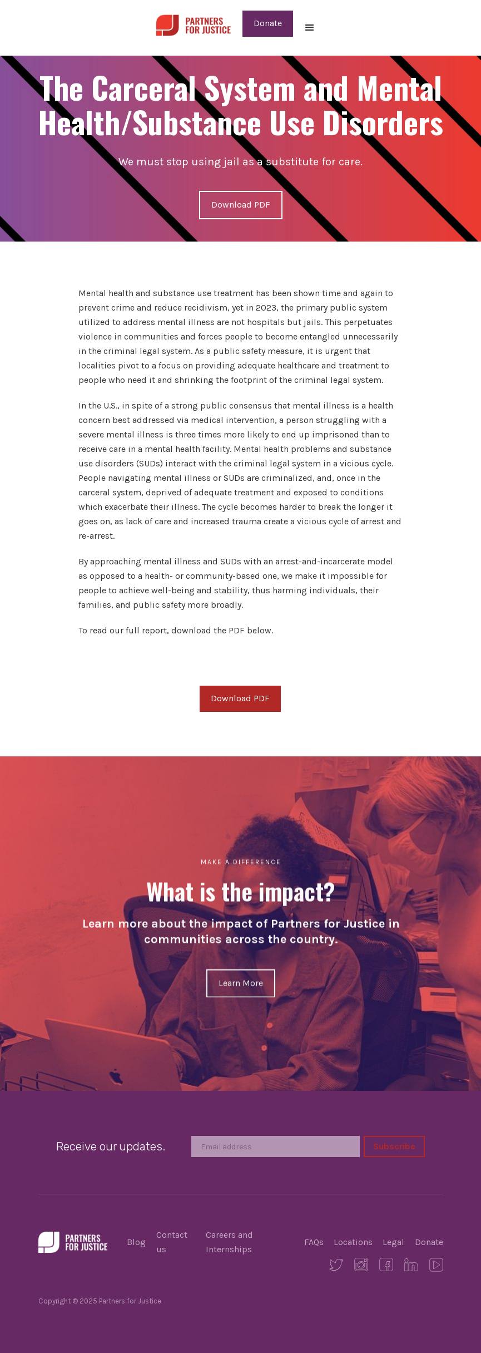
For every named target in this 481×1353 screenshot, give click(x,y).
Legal (393, 1242)
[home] (193, 24)
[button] (309, 28)
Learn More (241, 982)
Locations (353, 1242)
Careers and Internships (229, 1241)
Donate (268, 23)
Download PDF (240, 204)
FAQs (314, 1242)
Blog (136, 1242)
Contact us (171, 1241)
